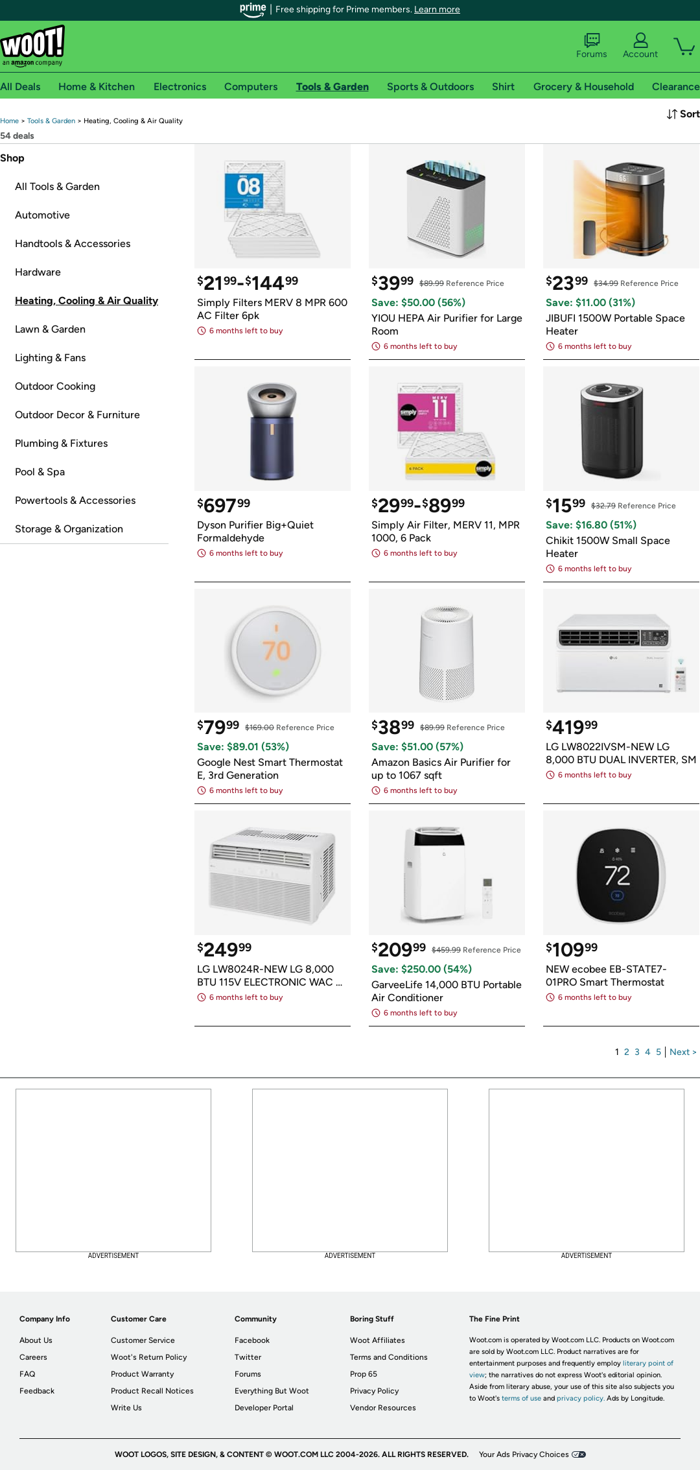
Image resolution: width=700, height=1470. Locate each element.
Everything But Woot (272, 1390)
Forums (591, 46)
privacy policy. (581, 1398)
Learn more (437, 9)
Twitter (248, 1357)
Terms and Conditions (389, 1357)
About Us (35, 1340)
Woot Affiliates (377, 1340)
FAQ (27, 1374)
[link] (9, 121)
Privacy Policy (374, 1390)
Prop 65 (363, 1374)
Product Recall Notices (152, 1390)
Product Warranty (142, 1374)
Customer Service (143, 1340)
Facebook (252, 1340)
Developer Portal (264, 1407)
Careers (33, 1357)
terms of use (521, 1398)
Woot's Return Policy (149, 1357)
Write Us (126, 1407)
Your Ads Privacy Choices (524, 1454)
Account (640, 46)
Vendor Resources (383, 1407)
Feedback (36, 1390)
